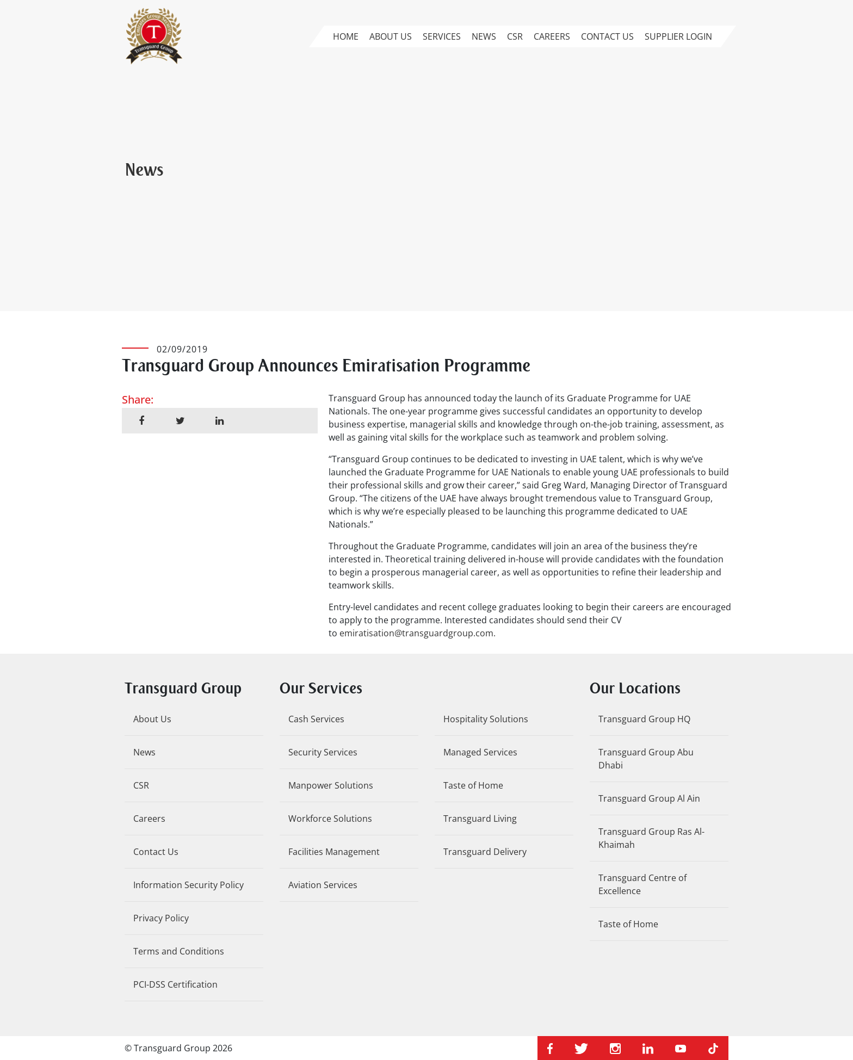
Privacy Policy (161, 918)
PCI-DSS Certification (175, 984)
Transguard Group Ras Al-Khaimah (651, 838)
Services (442, 36)
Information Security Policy (188, 885)
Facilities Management (334, 852)
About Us (390, 36)
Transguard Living (480, 819)
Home (345, 36)
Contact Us (607, 36)
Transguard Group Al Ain (649, 798)
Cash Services (316, 719)
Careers (552, 36)
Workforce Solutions (330, 819)
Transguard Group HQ (644, 719)
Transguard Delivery (485, 852)
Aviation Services (322, 885)
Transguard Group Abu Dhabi (646, 758)
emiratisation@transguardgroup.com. (417, 633)
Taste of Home (473, 785)
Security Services (322, 752)
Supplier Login (678, 36)
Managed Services (480, 752)
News (484, 36)
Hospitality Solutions (485, 719)
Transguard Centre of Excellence (642, 884)
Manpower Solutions (330, 785)
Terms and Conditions (178, 951)
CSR (515, 36)
